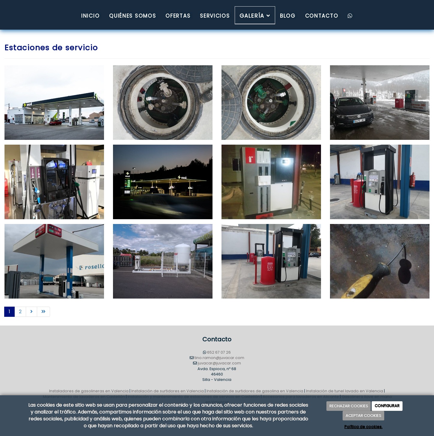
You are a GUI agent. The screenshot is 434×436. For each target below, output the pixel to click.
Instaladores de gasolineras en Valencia (89, 390)
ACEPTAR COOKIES (363, 415)
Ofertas (177, 15)
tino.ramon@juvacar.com (219, 357)
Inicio (90, 15)
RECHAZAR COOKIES (348, 406)
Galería (254, 15)
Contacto (321, 15)
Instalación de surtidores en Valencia (167, 390)
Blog (288, 15)
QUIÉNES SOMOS (132, 15)
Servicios (215, 15)
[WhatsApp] (350, 15)
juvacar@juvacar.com (219, 363)
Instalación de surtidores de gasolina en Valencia (255, 390)
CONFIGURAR (387, 406)
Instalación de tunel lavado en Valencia (344, 390)
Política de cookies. (363, 427)
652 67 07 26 (219, 352)
